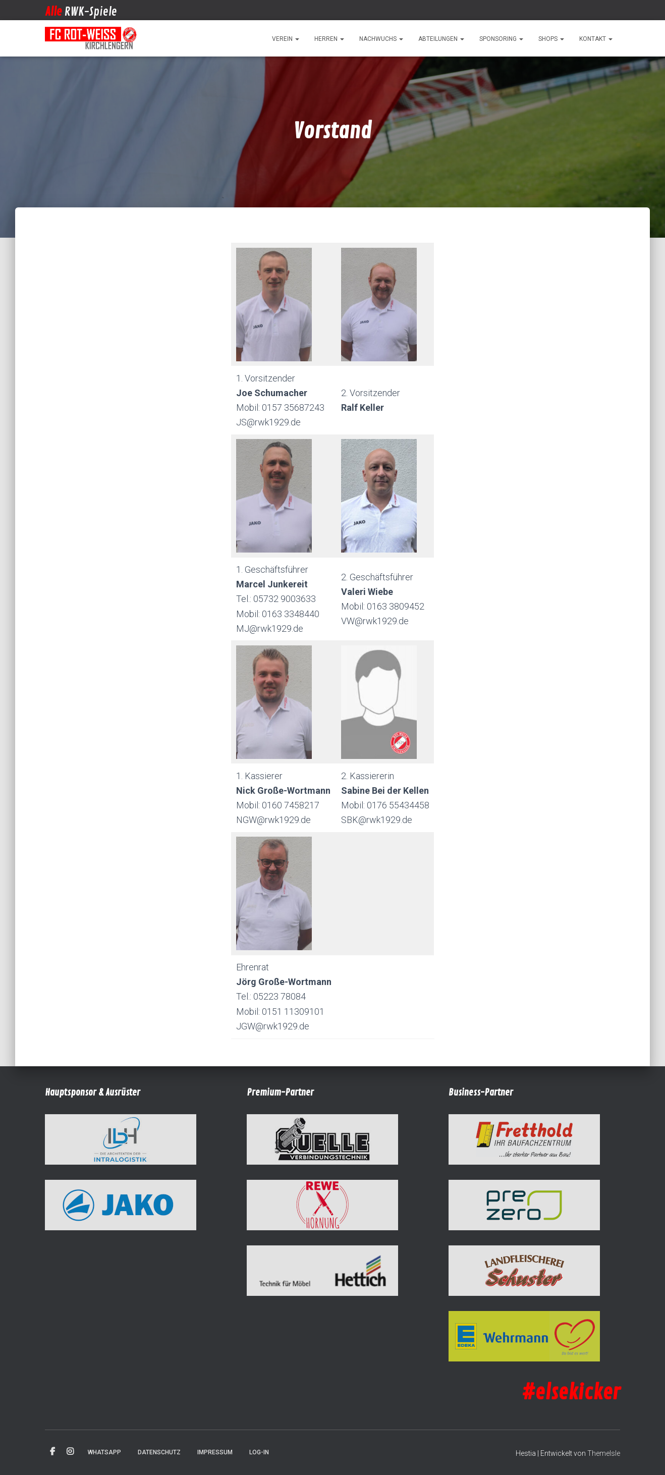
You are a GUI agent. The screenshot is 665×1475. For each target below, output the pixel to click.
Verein (285, 38)
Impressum (215, 1452)
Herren (329, 38)
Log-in (259, 1452)
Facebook (52, 1451)
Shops (551, 38)
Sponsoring (501, 38)
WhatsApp (104, 1452)
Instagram (70, 1451)
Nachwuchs (381, 38)
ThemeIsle (603, 1453)
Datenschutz (159, 1452)
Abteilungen (441, 38)
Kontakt (596, 38)
